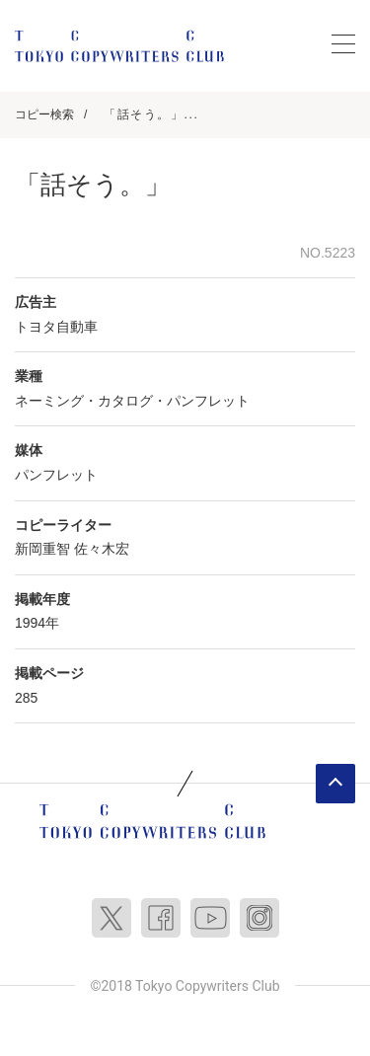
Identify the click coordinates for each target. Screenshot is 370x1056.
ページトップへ (335, 783)
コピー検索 (44, 114)
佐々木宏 (101, 549)
